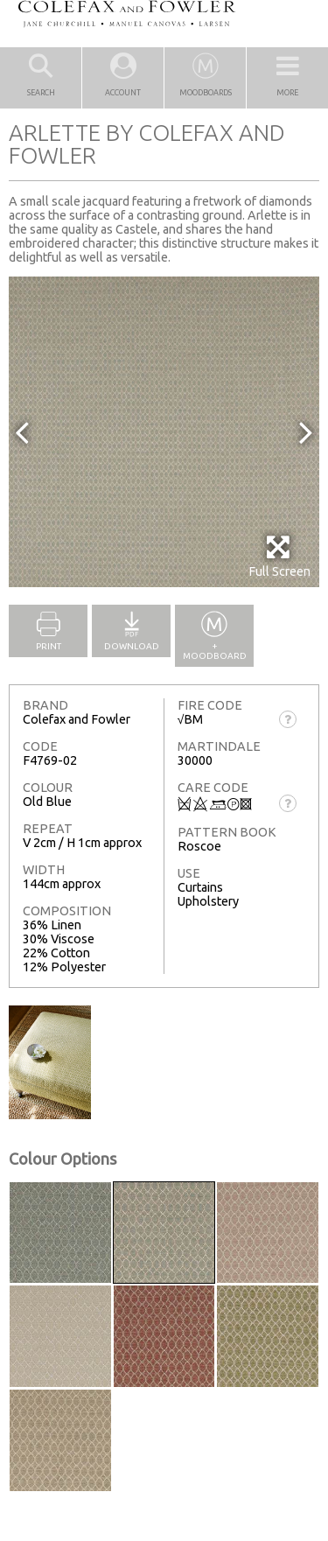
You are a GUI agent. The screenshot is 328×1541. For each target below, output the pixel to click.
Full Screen (279, 556)
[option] (164, 432)
